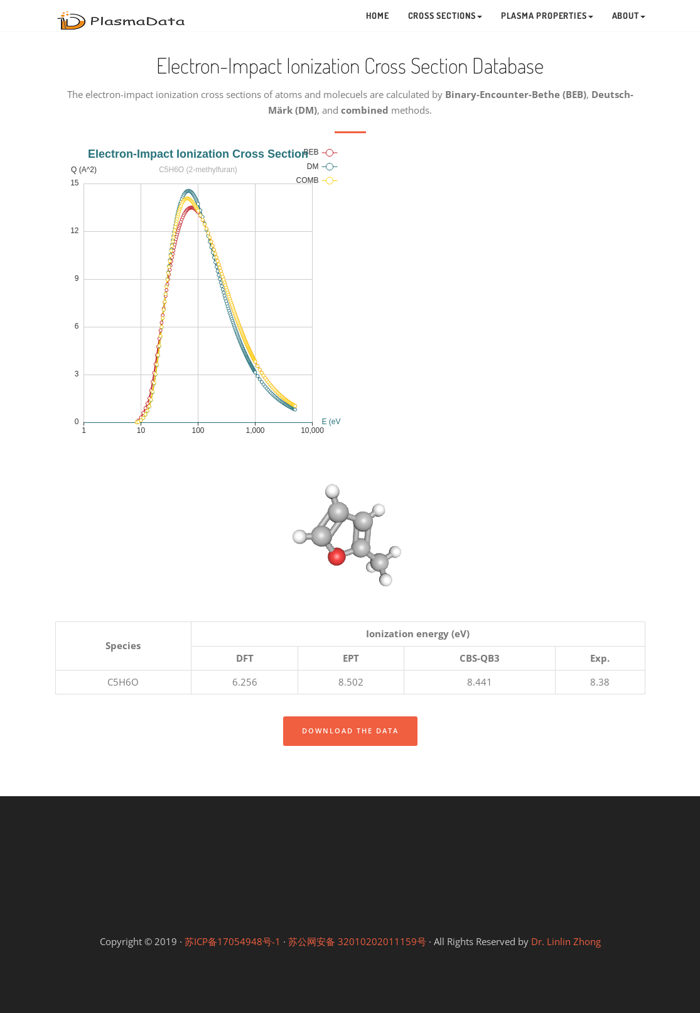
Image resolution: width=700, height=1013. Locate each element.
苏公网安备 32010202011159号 (357, 941)
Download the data (350, 730)
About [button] (628, 15)
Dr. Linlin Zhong (566, 941)
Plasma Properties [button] (547, 15)
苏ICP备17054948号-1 (233, 941)
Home (377, 15)
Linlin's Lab (350, 866)
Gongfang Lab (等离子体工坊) (459, 911)
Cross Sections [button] (445, 15)
